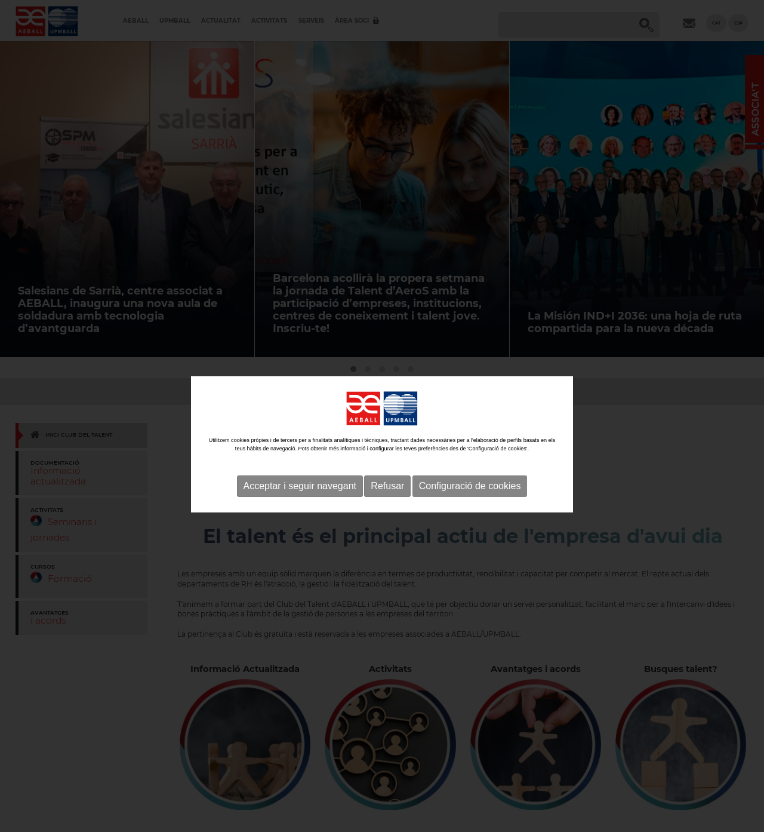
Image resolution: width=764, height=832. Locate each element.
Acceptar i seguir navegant (300, 500)
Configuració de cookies (470, 500)
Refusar (387, 500)
